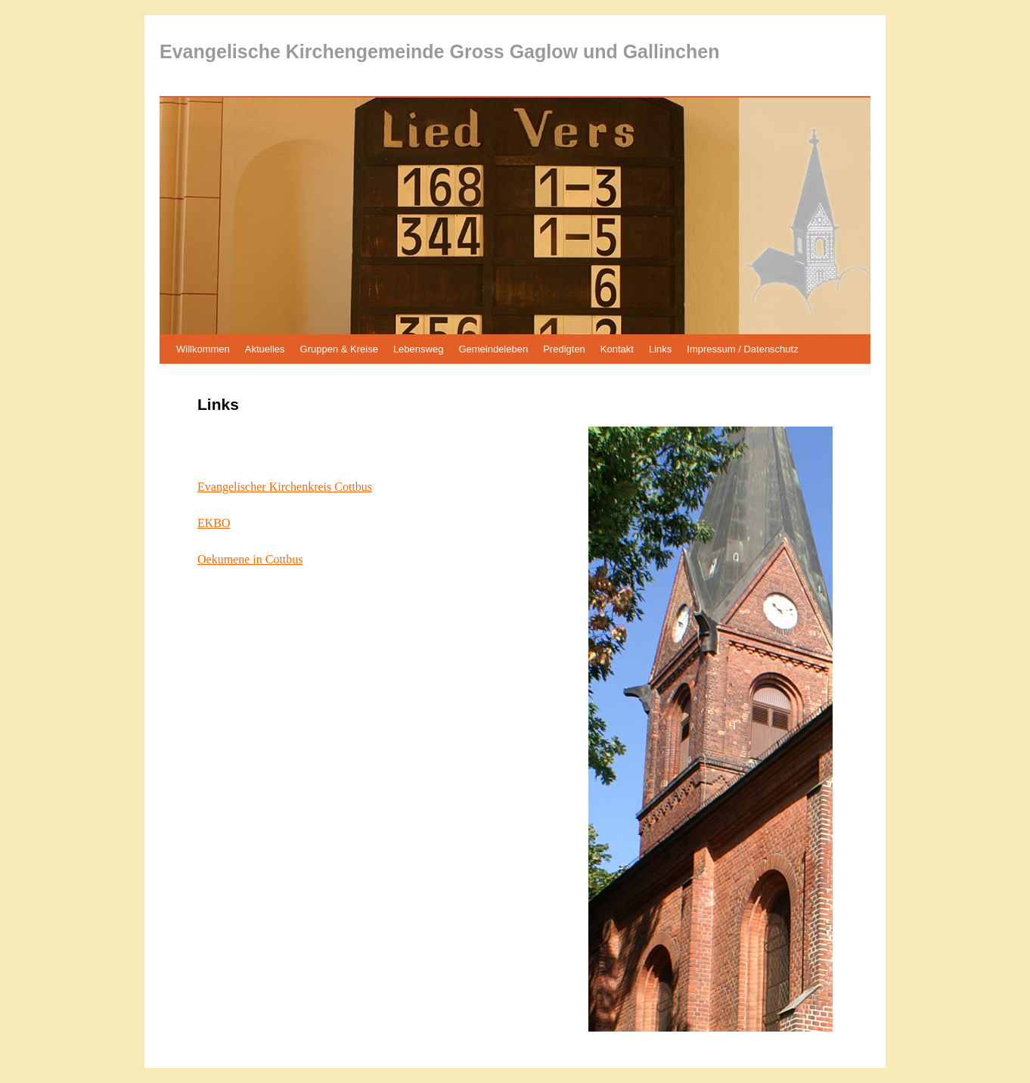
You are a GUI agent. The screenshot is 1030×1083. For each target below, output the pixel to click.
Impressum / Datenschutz (742, 349)
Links (660, 349)
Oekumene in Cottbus (250, 559)
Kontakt (617, 349)
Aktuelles (265, 349)
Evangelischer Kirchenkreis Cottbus (284, 486)
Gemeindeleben (493, 349)
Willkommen (203, 349)
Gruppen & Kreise (339, 349)
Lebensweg (418, 349)
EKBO (214, 523)
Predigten (564, 349)
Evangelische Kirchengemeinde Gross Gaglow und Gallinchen (439, 51)
